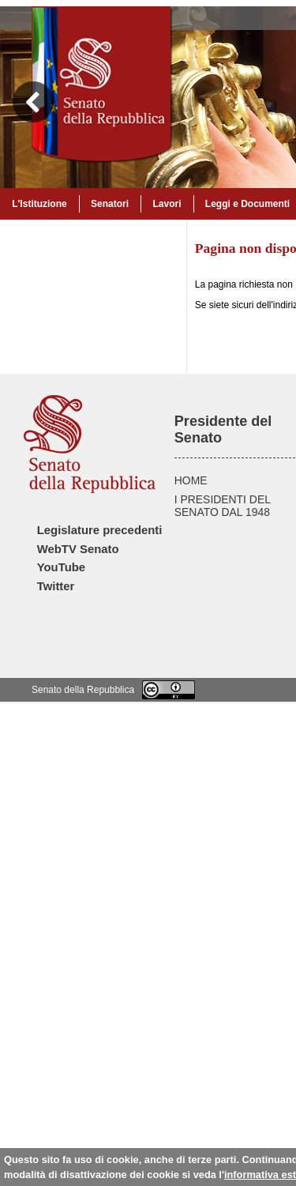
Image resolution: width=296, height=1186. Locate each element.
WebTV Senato (78, 549)
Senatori (110, 203)
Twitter (56, 586)
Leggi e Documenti (247, 203)
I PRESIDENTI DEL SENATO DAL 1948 (222, 505)
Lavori (166, 203)
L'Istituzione (39, 203)
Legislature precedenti (100, 530)
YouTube (61, 567)
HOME (191, 480)
